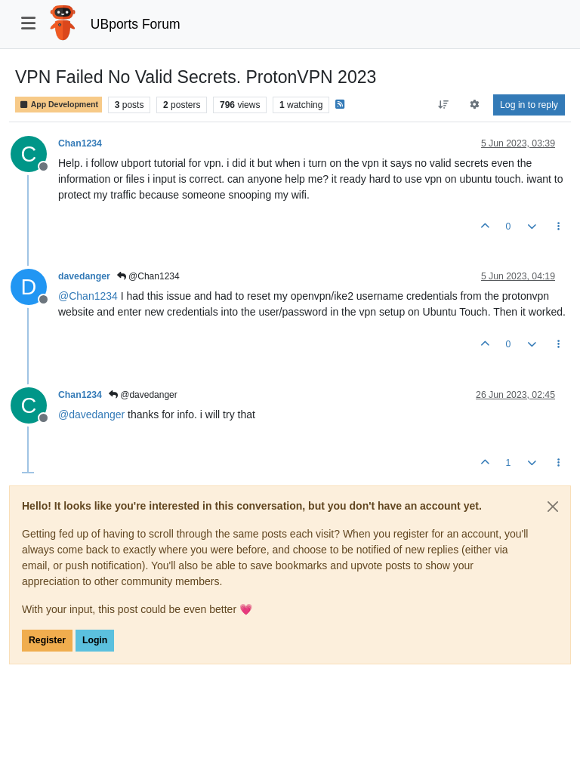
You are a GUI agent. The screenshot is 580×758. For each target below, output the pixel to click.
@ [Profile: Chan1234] (88, 296)
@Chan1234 (148, 276)
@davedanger (143, 395)
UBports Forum (135, 24)
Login (94, 640)
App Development (58, 104)
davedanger (84, 276)
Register (47, 640)
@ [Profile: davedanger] (91, 414)
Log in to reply (529, 105)
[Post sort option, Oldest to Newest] (442, 105)
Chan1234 (80, 143)
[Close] (552, 506)
